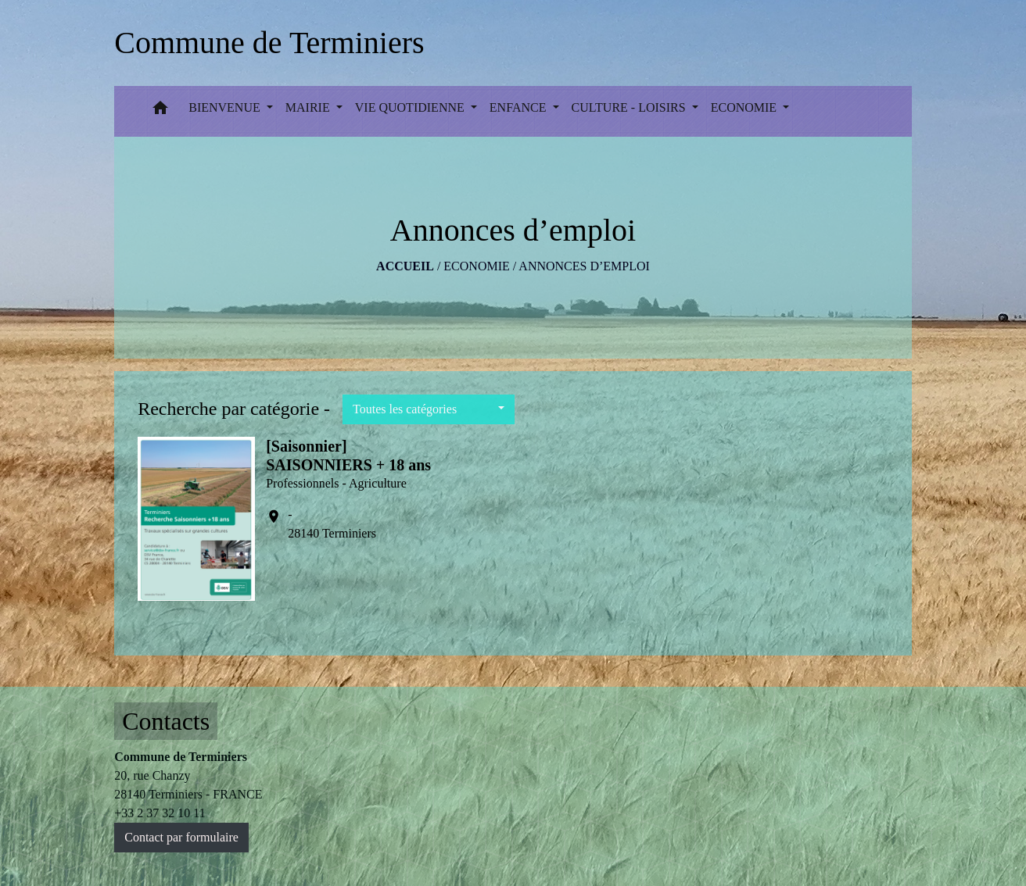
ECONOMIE (476, 266)
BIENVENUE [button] (226, 107)
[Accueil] (269, 43)
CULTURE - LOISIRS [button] (630, 107)
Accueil (405, 266)
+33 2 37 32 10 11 (159, 813)
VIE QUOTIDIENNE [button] (411, 107)
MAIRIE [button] (309, 107)
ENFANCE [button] (520, 107)
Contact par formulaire (181, 837)
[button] (160, 111)
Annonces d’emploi (584, 266)
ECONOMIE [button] (745, 107)
